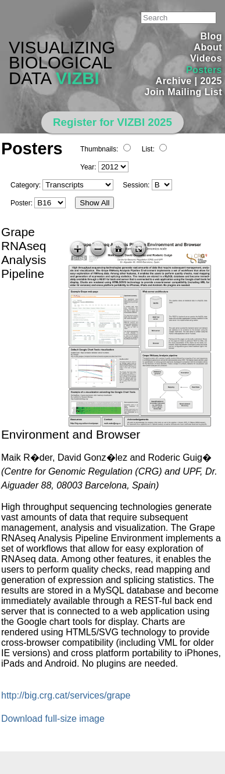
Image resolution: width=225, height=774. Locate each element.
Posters (204, 70)
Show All (94, 202)
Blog (211, 36)
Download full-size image (53, 719)
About (208, 47)
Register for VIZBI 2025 (112, 122)
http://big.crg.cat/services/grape (65, 695)
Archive (174, 81)
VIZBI (77, 78)
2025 (211, 81)
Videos (206, 58)
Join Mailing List (184, 92)
